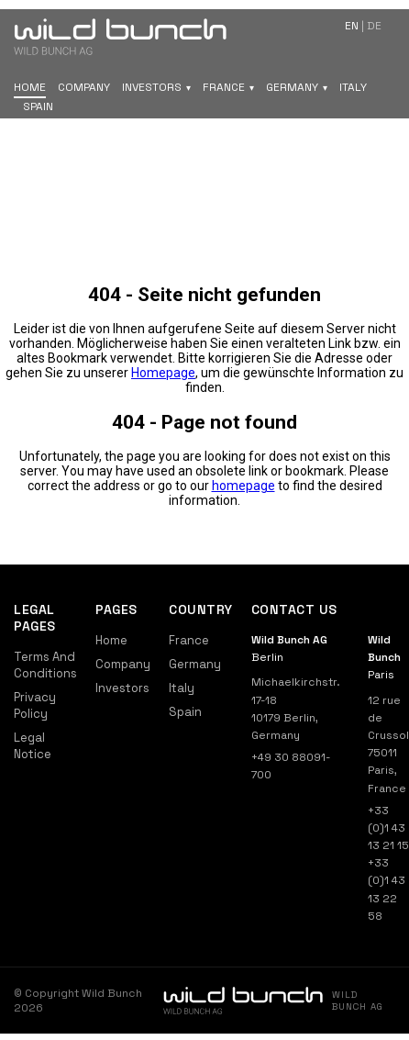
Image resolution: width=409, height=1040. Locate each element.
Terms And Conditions (45, 665)
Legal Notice (32, 746)
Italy (353, 87)
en (352, 25)
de (374, 25)
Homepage (163, 372)
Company (84, 87)
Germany (292, 87)
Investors (152, 87)
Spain (38, 106)
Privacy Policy (35, 705)
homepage (243, 485)
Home (30, 87)
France (224, 87)
